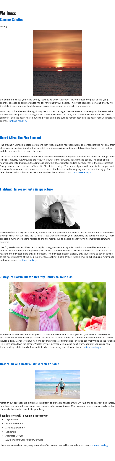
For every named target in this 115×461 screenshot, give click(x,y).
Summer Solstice (11, 19)
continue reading (18, 120)
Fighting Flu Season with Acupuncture (26, 189)
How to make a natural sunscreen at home (29, 363)
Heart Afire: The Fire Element (20, 137)
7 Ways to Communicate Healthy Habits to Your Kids (36, 276)
